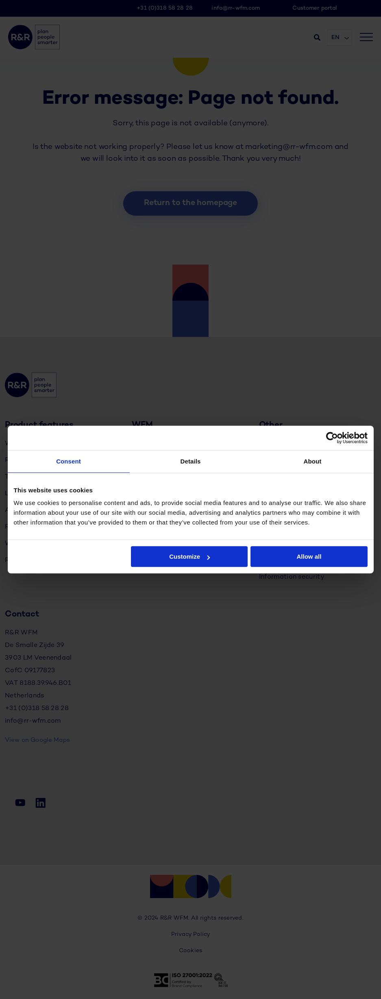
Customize (189, 556)
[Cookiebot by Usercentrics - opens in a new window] (332, 438)
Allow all (309, 556)
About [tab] (313, 461)
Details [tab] (191, 461)
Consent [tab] (68, 461)
